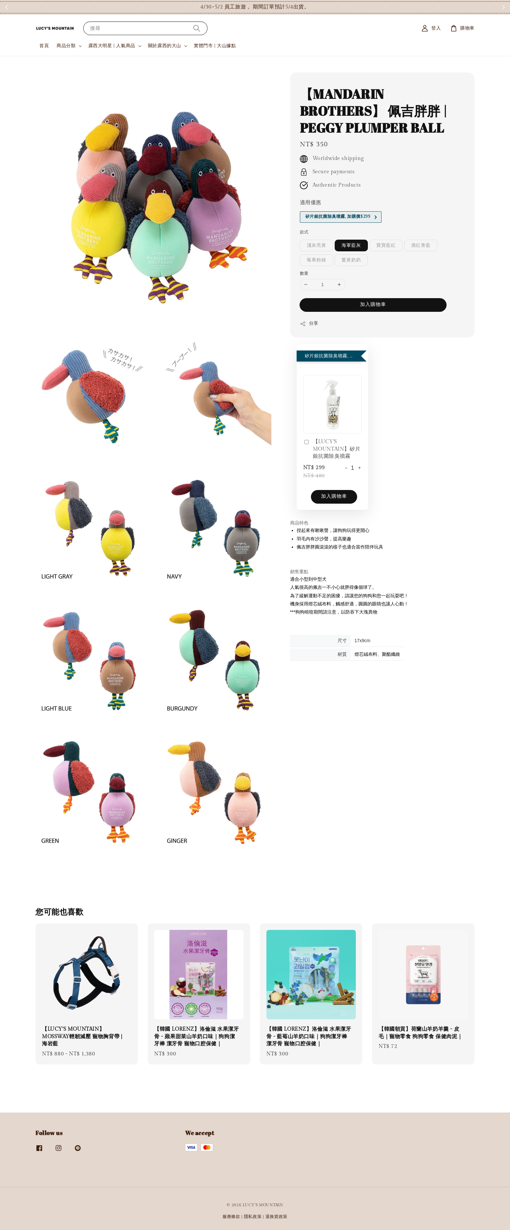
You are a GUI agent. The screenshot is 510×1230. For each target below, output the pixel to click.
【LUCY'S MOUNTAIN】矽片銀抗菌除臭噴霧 (332, 449)
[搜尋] (196, 28)
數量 (304, 273)
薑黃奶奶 (351, 260)
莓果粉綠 (316, 260)
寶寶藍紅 (386, 245)
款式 (304, 232)
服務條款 (231, 1216)
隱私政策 (253, 1216)
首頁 (44, 45)
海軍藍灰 (351, 245)
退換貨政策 (276, 1216)
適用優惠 (310, 203)
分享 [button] (309, 324)
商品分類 (66, 45)
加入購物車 (373, 304)
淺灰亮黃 (316, 245)
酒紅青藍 (421, 245)
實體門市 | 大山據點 (215, 45)
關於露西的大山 (164, 45)
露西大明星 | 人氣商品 (111, 45)
